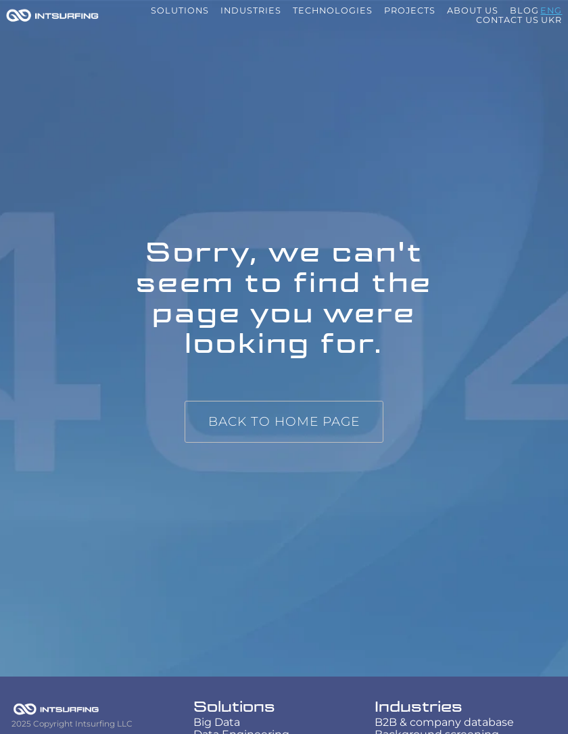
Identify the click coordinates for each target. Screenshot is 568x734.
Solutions (234, 707)
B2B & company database (444, 722)
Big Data (216, 722)
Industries (419, 707)
